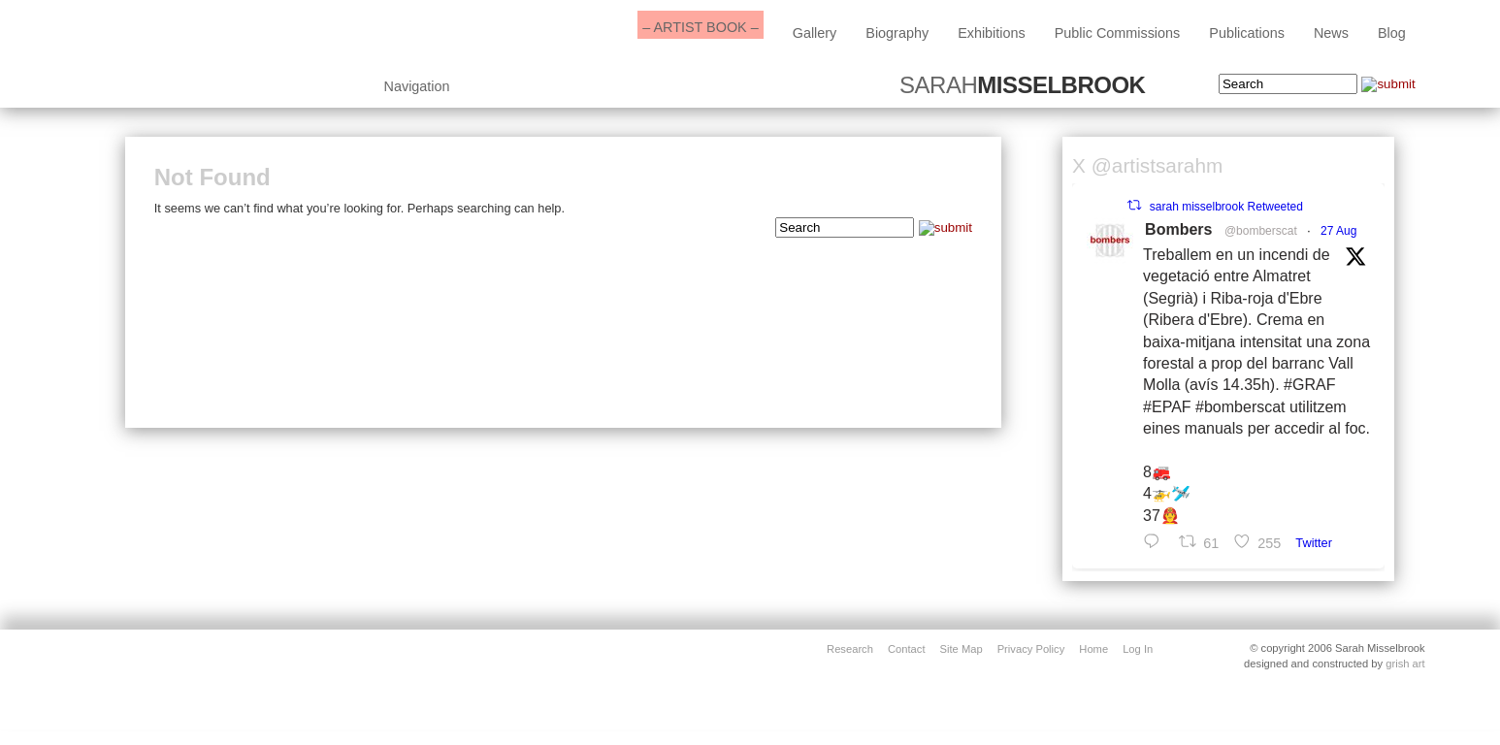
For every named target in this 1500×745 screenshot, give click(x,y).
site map (961, 648)
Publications (1247, 33)
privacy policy (1031, 648)
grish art (1405, 663)
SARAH (1022, 85)
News (1331, 33)
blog (1392, 33)
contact (907, 648)
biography (897, 33)
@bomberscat (1260, 231)
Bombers (1178, 229)
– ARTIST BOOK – (700, 27)
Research (850, 648)
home (1093, 648)
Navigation (417, 86)
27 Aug (1338, 231)
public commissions (1118, 33)
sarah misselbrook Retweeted (1226, 206)
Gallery (815, 33)
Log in (1138, 648)
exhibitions (992, 33)
